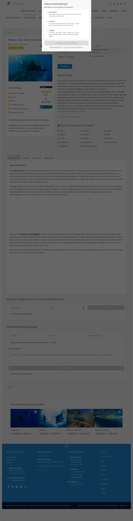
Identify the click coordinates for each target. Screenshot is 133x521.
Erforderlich (66, 14)
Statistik (66, 33)
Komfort (66, 23)
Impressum (66, 47)
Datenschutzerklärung (56, 47)
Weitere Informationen (76, 47)
